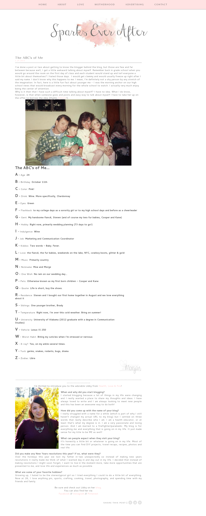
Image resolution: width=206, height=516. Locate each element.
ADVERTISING (134, 4)
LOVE (80, 4)
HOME (43, 4)
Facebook (64, 493)
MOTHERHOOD (105, 4)
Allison (62, 97)
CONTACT (160, 4)
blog (98, 487)
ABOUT (62, 4)
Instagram (78, 493)
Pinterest (93, 493)
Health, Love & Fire (110, 386)
